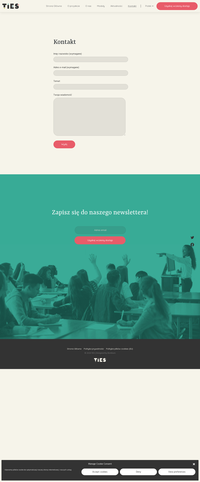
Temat (90, 84)
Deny (138, 471)
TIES (93, 353)
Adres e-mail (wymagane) (90, 71)
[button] (193, 464)
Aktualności (116, 6)
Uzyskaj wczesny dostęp (177, 6)
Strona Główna (54, 6)
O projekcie (74, 6)
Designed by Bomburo (106, 353)
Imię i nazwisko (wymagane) (90, 57)
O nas (88, 6)
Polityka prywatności (94, 348)
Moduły (101, 6)
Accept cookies (99, 471)
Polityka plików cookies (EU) (119, 348)
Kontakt (132, 6)
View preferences (176, 471)
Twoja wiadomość (89, 114)
